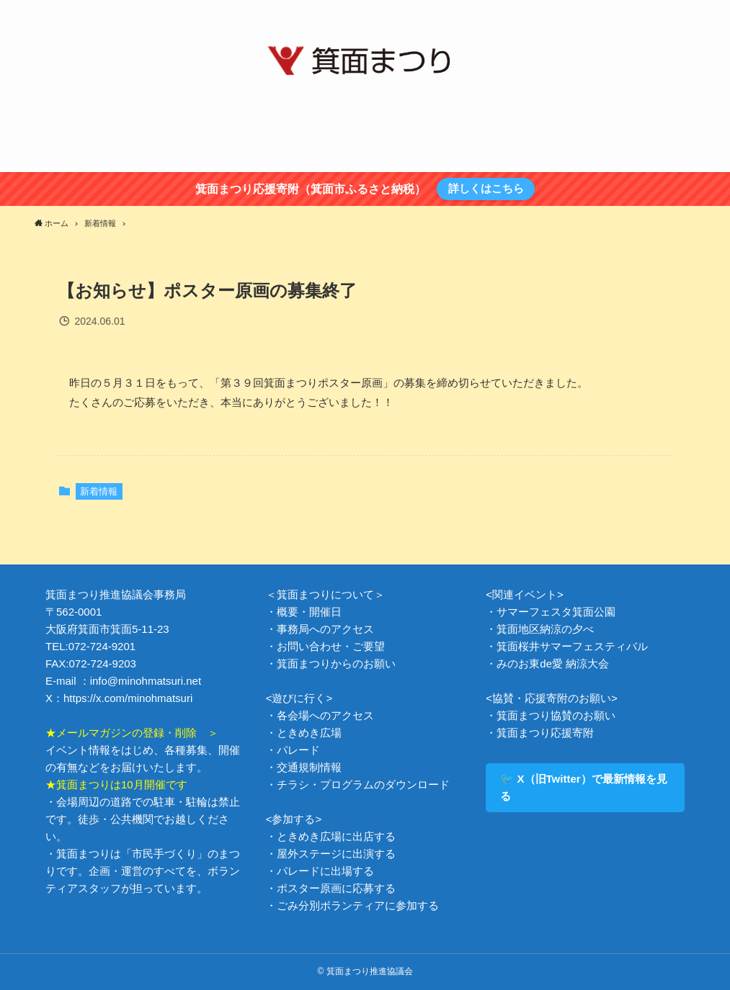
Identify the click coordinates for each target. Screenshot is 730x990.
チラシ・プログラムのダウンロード (363, 784)
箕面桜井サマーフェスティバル (572, 646)
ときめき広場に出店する (336, 836)
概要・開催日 (309, 612)
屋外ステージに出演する (336, 853)
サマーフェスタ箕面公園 (556, 612)
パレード (298, 750)
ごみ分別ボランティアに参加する (358, 905)
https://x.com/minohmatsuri (127, 698)
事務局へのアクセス (325, 629)
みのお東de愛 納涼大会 (553, 663)
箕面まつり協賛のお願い (556, 715)
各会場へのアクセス (325, 715)
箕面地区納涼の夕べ (545, 629)
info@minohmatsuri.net (145, 681)
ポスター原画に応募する (336, 888)
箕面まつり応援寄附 (545, 732)
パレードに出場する (325, 871)
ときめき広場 (309, 732)
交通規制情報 (309, 767)
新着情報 (98, 491)
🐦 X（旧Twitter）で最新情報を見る (583, 787)
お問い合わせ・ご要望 (331, 646)
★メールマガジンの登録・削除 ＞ (131, 732)
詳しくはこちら (486, 188)
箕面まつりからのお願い (336, 663)
